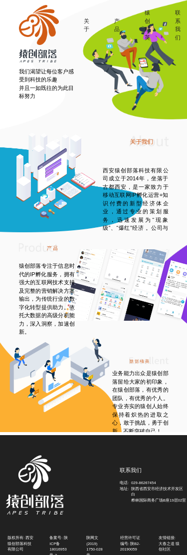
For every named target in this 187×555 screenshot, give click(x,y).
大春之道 (167, 544)
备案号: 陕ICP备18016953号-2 (58, 543)
